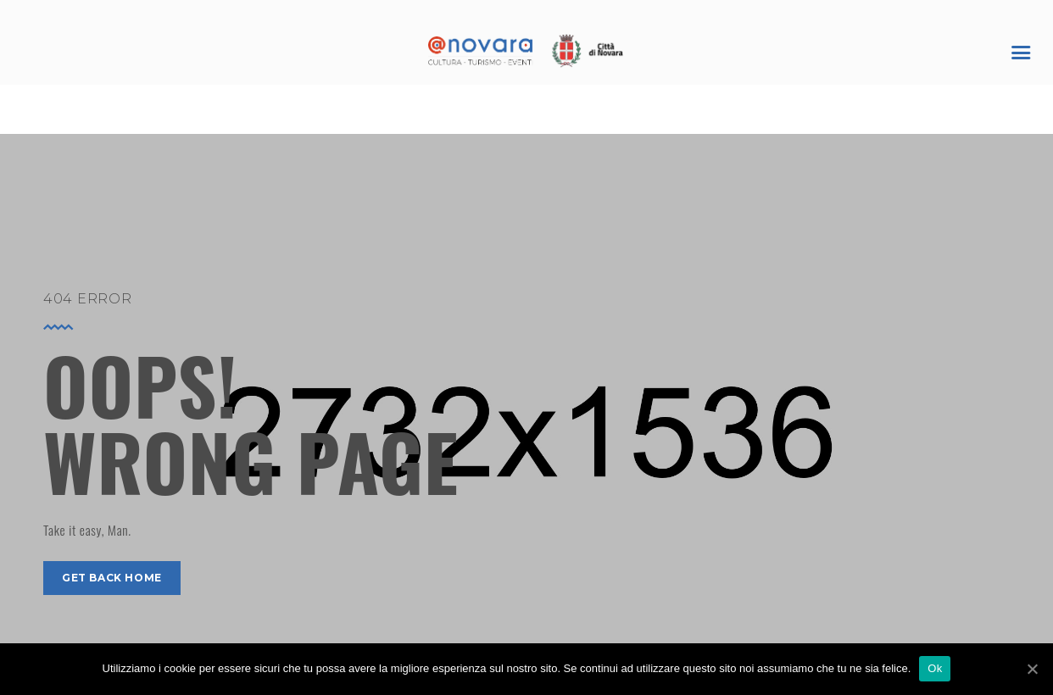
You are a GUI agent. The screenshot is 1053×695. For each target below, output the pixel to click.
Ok (935, 668)
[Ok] (1031, 668)
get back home (112, 577)
